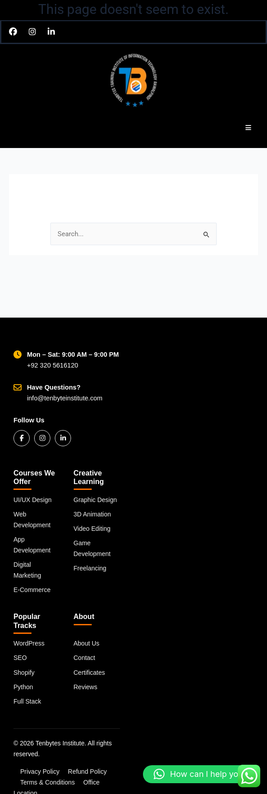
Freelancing (90, 568)
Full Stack (27, 701)
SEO (20, 657)
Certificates (89, 672)
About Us (87, 643)
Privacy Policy (39, 771)
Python (23, 687)
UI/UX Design (32, 499)
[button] (200, 774)
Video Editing (92, 528)
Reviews (86, 687)
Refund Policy (87, 771)
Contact (84, 657)
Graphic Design (95, 499)
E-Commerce (31, 589)
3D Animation (92, 514)
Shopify (24, 672)
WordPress (28, 643)
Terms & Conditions (47, 782)
